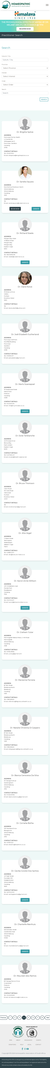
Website (36, 209)
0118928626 (10, 699)
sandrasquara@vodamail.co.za (19, 203)
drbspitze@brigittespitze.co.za (19, 155)
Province (5, 64)
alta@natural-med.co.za (17, 554)
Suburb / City (6, 56)
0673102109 (10, 892)
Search (4, 89)
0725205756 (10, 795)
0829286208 (10, 254)
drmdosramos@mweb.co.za (18, 997)
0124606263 (10, 995)
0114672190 (10, 153)
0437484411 (10, 455)
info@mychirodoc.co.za (16, 405)
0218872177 (10, 552)
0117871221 (9, 842)
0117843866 (10, 651)
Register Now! (25, 29)
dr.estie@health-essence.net (18, 457)
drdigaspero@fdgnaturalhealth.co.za (21, 749)
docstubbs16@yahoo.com (17, 308)
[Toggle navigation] (47, 5)
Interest (4, 73)
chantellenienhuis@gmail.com (19, 946)
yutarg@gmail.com (15, 654)
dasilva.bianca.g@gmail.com (18, 797)
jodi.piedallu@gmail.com (17, 358)
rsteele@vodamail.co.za (16, 257)
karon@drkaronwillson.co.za (18, 602)
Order (4, 81)
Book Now (15, 209)
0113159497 (10, 356)
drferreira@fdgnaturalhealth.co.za (20, 701)
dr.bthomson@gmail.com (17, 507)
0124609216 (10, 403)
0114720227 (10, 600)
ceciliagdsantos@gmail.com (18, 894)
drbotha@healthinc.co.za (17, 844)
